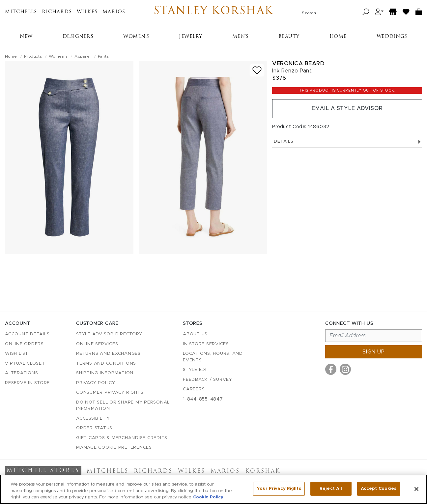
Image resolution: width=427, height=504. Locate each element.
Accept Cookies (379, 489)
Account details (27, 334)
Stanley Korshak (213, 12)
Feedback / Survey (207, 380)
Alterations (21, 373)
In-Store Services (206, 344)
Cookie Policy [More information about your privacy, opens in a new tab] (208, 497)
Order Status (94, 428)
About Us (195, 334)
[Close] (416, 489)
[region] (213, 489)
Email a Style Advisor (347, 108)
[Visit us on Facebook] (330, 369)
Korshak (262, 471)
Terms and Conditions (106, 363)
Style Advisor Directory (109, 334)
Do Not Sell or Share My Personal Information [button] (123, 405)
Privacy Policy (95, 383)
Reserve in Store (27, 383)
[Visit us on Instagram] (345, 369)
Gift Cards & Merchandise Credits (121, 438)
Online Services (97, 344)
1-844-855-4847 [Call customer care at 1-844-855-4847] (203, 399)
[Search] (365, 12)
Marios (113, 12)
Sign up (373, 351)
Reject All (331, 489)
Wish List (16, 353)
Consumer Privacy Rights (109, 392)
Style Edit (196, 370)
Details (347, 141)
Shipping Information (104, 373)
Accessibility (93, 418)
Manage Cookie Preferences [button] (114, 447)
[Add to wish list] (257, 70)
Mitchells (21, 12)
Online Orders (24, 344)
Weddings (392, 36)
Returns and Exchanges (108, 353)
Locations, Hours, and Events (213, 356)
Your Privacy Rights (279, 489)
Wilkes (87, 12)
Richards (57, 12)
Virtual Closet (25, 363)
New (26, 36)
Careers (194, 389)
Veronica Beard (298, 63)
